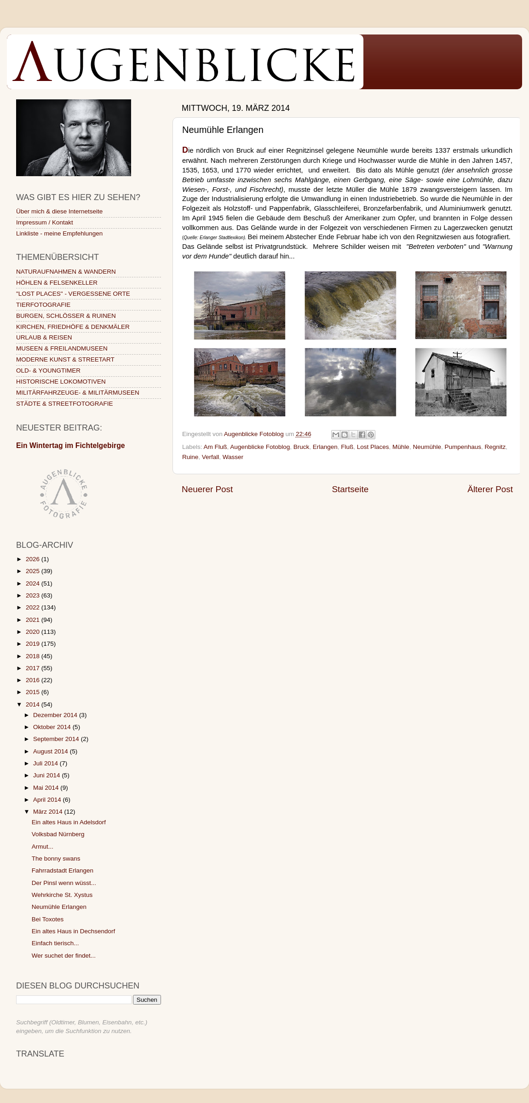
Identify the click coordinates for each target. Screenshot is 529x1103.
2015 (33, 692)
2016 (33, 680)
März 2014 (48, 811)
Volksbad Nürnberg (58, 834)
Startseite (350, 489)
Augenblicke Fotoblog (260, 446)
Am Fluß (215, 446)
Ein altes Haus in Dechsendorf (73, 931)
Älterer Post (490, 489)
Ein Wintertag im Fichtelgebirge (70, 445)
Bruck (301, 446)
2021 (33, 619)
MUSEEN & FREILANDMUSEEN (62, 348)
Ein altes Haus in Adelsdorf (69, 822)
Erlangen (325, 446)
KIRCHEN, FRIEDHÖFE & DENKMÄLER (73, 326)
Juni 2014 (47, 775)
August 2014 (51, 751)
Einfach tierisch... (55, 943)
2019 (33, 643)
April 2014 (48, 799)
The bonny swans (56, 858)
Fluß (347, 446)
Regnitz (495, 446)
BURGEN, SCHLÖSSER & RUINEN (66, 315)
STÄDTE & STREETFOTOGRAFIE (64, 403)
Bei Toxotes (48, 919)
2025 (33, 571)
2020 (33, 631)
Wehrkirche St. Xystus (62, 894)
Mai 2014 (46, 787)
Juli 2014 (46, 763)
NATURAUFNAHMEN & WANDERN (66, 271)
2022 (33, 607)
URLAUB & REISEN (44, 337)
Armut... (42, 846)
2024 (33, 583)
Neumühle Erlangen (59, 906)
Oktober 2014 (53, 727)
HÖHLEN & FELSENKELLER (57, 282)
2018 (33, 656)
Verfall (210, 457)
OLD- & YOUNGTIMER (48, 370)
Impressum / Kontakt (44, 222)
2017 (33, 668)
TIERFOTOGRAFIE (43, 304)
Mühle (400, 446)
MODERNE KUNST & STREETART (65, 359)
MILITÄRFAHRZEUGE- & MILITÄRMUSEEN (77, 392)
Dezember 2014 (56, 715)
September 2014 (57, 738)
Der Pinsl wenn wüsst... (64, 882)
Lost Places (373, 446)
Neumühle (427, 446)
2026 (33, 559)
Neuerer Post (207, 489)
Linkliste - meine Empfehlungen (59, 233)
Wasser (233, 457)
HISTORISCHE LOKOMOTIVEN (61, 381)
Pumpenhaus (462, 446)
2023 (33, 595)
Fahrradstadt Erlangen (62, 870)
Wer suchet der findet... (64, 955)
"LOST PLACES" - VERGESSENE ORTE (73, 293)
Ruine (190, 457)
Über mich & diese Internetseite (59, 211)
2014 (33, 704)
